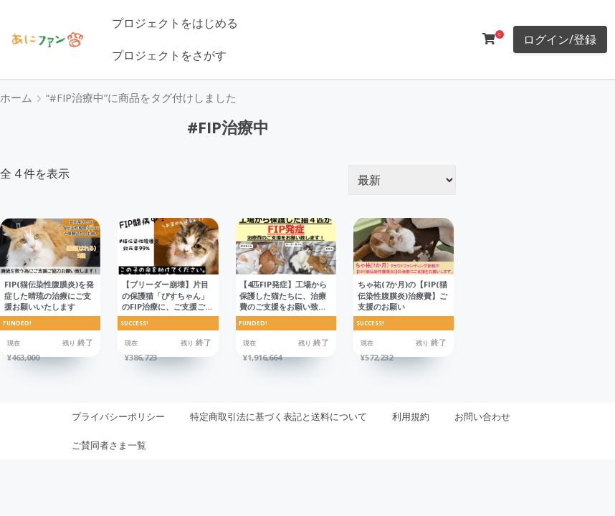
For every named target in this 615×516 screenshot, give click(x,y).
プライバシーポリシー (118, 416)
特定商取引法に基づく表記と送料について (278, 416)
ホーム (16, 97)
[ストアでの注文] (402, 180)
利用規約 (410, 416)
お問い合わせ (482, 416)
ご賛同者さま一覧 (109, 445)
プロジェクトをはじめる (175, 23)
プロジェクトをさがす (169, 55)
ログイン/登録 (559, 39)
